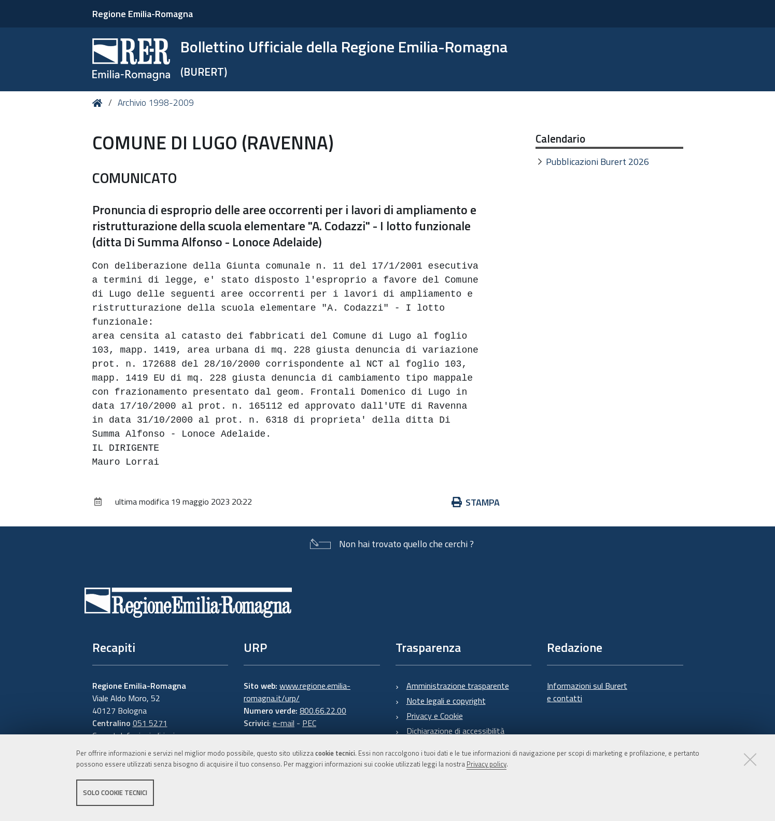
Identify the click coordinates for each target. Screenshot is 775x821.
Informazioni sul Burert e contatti (587, 691)
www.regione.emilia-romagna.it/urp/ (297, 691)
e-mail (283, 723)
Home (99, 103)
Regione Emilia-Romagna (142, 14)
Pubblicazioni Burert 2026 (597, 162)
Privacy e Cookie (434, 715)
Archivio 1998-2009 (156, 102)
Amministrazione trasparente (457, 685)
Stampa (476, 502)
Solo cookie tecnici (115, 794)
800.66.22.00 (323, 710)
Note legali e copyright (446, 700)
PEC (309, 723)
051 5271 (150, 723)
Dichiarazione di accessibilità (455, 731)
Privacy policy (486, 765)
